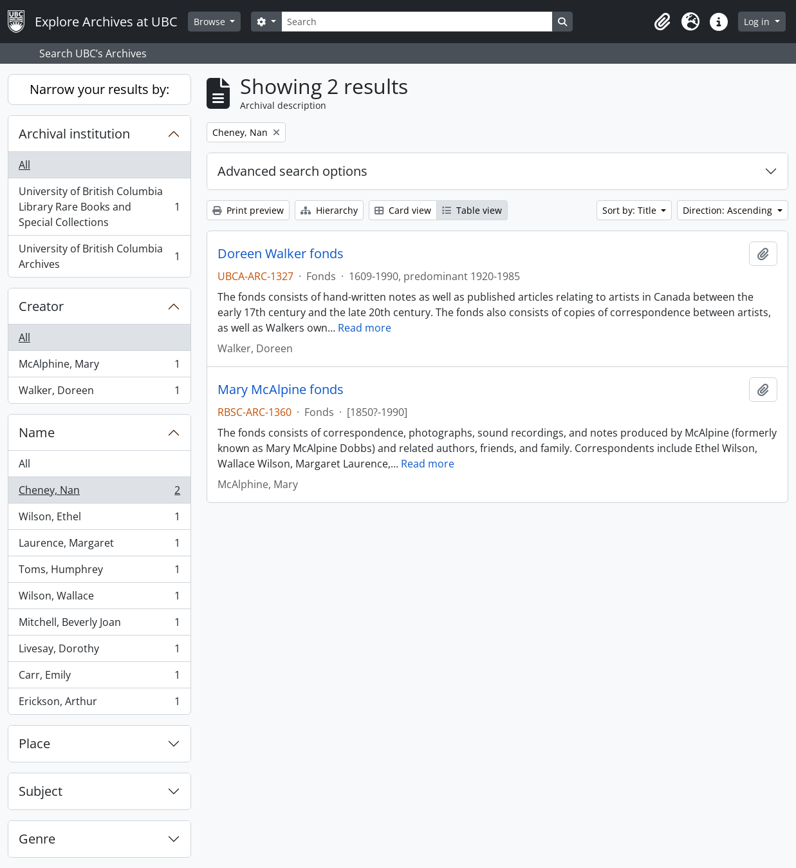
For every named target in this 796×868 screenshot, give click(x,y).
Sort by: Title (630, 210)
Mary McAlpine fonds (281, 389)
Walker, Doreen (99, 392)
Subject (40, 791)
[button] (662, 22)
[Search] (417, 22)
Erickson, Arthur (99, 703)
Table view (472, 210)
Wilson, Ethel (99, 519)
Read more (364, 328)
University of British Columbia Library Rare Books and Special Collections (99, 206)
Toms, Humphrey (99, 572)
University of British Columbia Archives (99, 256)
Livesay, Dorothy (99, 651)
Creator (41, 306)
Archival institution (74, 133)
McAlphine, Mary (99, 366)
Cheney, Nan (99, 493)
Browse (211, 21)
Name (37, 432)
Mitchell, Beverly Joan (99, 625)
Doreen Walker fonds (281, 253)
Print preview (248, 210)
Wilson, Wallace (99, 598)
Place (34, 743)
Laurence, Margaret (99, 545)
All (24, 165)
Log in (758, 21)
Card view (403, 210)
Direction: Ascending (729, 210)
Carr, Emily (99, 677)
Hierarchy (329, 210)
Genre (37, 838)
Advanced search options (292, 171)
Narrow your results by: (99, 89)
